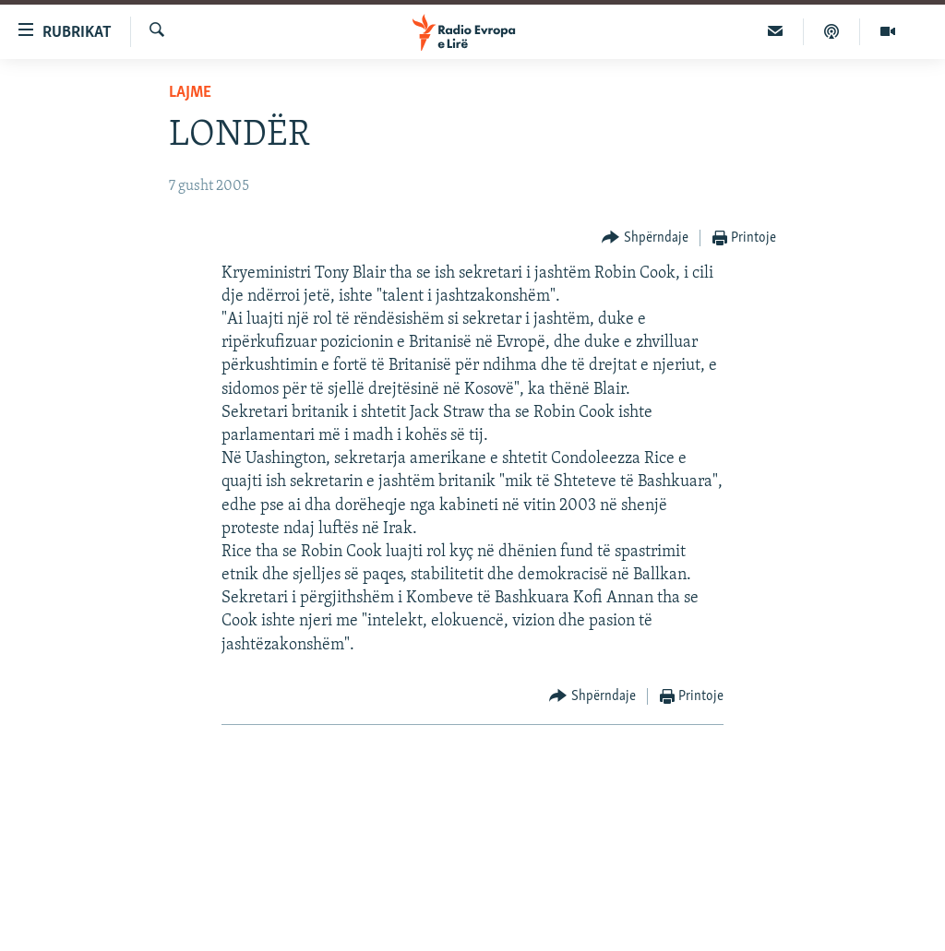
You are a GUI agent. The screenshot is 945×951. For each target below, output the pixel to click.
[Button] (645, 238)
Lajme (190, 92)
